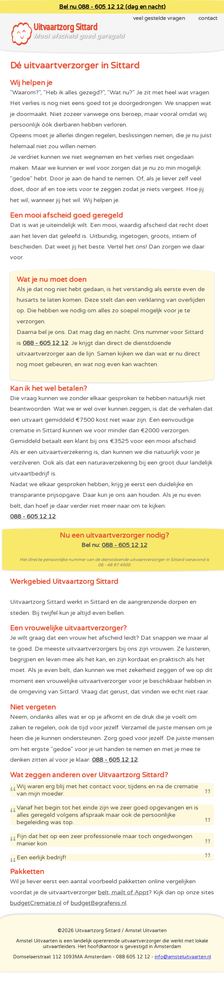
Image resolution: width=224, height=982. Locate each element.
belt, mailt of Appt (123, 892)
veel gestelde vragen (159, 18)
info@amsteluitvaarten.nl (183, 957)
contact (207, 18)
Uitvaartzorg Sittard (65, 27)
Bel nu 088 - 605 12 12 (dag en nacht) (112, 6)
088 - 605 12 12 (45, 343)
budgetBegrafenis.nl (98, 903)
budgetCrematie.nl (35, 903)
